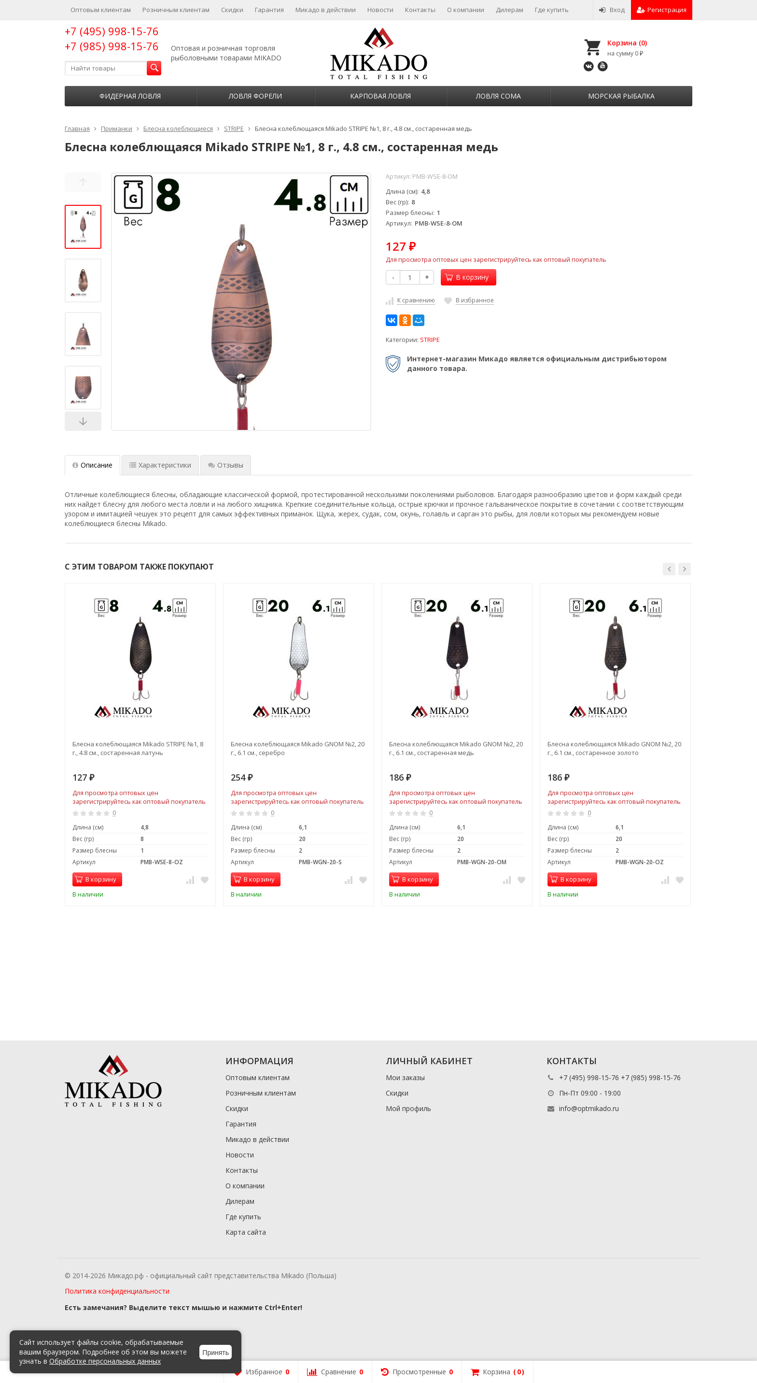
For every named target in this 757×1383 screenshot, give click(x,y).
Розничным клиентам (176, 9)
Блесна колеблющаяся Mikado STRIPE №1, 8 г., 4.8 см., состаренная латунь (137, 748)
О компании (465, 9)
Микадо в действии (325, 9)
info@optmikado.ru (589, 1108)
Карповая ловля (380, 95)
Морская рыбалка (621, 95)
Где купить (552, 9)
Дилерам (509, 9)
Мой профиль (408, 1108)
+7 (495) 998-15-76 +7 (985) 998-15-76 (112, 38)
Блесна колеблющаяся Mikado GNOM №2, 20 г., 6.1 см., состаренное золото (614, 748)
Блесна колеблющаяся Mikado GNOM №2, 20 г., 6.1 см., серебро (297, 748)
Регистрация (662, 9)
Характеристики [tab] (160, 465)
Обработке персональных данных (105, 1361)
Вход (612, 9)
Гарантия (269, 9)
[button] (669, 569)
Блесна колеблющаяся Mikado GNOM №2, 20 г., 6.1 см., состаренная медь (456, 748)
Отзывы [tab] (225, 465)
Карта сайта (245, 1232)
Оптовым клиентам (100, 9)
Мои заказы (405, 1077)
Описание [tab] (92, 465)
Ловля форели (255, 95)
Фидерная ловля (130, 95)
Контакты (420, 9)
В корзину (467, 277)
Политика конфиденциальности (117, 1291)
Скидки (232, 9)
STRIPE (430, 340)
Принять (215, 1352)
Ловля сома (498, 95)
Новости (380, 9)
